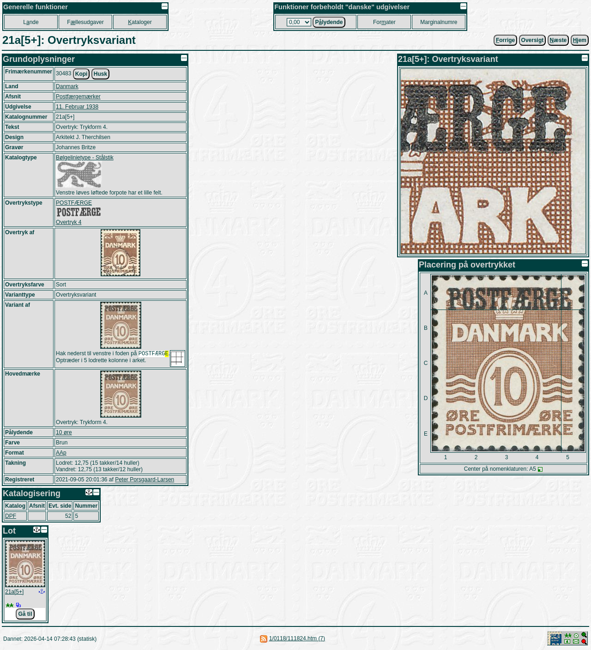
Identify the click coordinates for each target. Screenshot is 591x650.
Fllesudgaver (85, 22)
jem (579, 40)
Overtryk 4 (68, 222)
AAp (61, 453)
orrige (505, 40)
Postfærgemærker (78, 96)
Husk (100, 74)
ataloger (139, 22)
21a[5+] (14, 592)
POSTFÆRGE (74, 203)
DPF (10, 516)
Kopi (81, 74)
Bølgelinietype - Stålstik (85, 157)
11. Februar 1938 (77, 106)
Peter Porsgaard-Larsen (144, 479)
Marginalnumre (438, 22)
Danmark (67, 86)
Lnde (30, 22)
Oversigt (532, 40)
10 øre (64, 432)
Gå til (25, 614)
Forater (384, 22)
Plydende (329, 22)
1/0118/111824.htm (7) (297, 638)
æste (558, 40)
